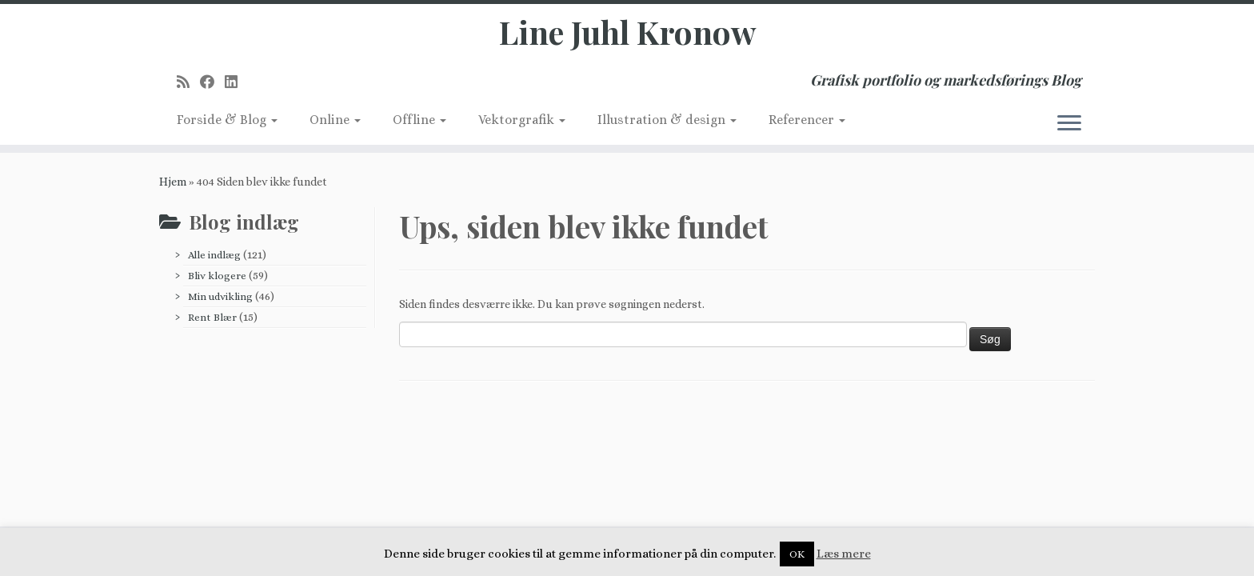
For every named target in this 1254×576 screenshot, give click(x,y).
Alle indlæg (214, 255)
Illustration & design (667, 119)
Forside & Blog (227, 119)
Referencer (807, 119)
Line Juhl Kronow (627, 32)
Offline (419, 119)
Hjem (172, 181)
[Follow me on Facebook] (212, 82)
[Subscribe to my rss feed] (188, 82)
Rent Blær (212, 317)
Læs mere (844, 553)
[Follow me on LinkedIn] (236, 82)
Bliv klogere (217, 276)
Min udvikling (220, 296)
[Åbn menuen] (1069, 124)
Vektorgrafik (521, 119)
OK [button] (797, 554)
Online (335, 119)
